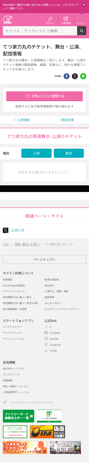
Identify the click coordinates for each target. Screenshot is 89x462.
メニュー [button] (81, 23)
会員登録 (66, 23)
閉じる (84, 5)
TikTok (53, 350)
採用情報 (7, 380)
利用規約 (7, 279)
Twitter (75, 76)
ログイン (50, 23)
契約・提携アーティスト (15, 386)
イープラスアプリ (12, 327)
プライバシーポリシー (15, 291)
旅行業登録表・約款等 (15, 309)
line (83, 76)
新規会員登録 (52, 279)
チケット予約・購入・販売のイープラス (7, 19)
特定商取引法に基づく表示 (17, 297)
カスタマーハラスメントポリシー (62, 309)
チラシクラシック (12, 332)
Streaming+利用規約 (14, 285)
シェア (67, 76)
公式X (15, 230)
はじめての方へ (53, 303)
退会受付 (49, 285)
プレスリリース (11, 374)
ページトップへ (44, 259)
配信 (69, 153)
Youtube (54, 338)
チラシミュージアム (13, 338)
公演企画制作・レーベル (16, 392)
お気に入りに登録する (48, 95)
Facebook (55, 332)
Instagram (55, 344)
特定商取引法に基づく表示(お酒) (20, 303)
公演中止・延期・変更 (56, 291)
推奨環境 (49, 297)
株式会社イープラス (13, 368)
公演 (36, 153)
